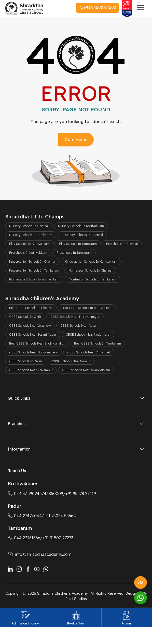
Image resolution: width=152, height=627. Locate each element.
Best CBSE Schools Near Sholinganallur (37, 343)
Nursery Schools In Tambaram (30, 235)
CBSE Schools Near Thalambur (31, 370)
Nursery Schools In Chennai (29, 226)
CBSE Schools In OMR (25, 317)
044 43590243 (25, 493)
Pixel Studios (76, 598)
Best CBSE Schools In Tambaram (97, 343)
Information (19, 449)
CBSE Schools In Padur (25, 361)
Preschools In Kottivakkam (28, 253)
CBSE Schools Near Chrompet (88, 352)
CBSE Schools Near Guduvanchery (33, 352)
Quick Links (19, 398)
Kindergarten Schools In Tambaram (34, 270)
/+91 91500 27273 (56, 537)
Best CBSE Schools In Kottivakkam (87, 308)
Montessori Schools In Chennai (90, 270)
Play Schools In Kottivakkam (29, 244)
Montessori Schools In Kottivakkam (34, 279)
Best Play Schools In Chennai (82, 235)
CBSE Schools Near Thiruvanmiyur (75, 317)
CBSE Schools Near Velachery (30, 325)
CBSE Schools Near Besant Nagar (32, 334)
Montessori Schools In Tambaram (92, 279)
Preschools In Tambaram (74, 253)
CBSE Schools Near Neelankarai (88, 334)
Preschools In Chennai (122, 244)
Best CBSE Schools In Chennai (30, 308)
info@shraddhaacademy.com (43, 554)
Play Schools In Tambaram (78, 244)
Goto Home (76, 139)
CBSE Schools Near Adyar (78, 325)
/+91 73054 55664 (59, 515)
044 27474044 (25, 515)
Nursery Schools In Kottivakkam (81, 226)
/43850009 (52, 493)
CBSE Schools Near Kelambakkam (86, 370)
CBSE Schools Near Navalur (71, 361)
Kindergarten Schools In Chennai (32, 261)
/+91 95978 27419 (79, 493)
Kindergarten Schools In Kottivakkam (91, 261)
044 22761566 (24, 537)
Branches (16, 423)
